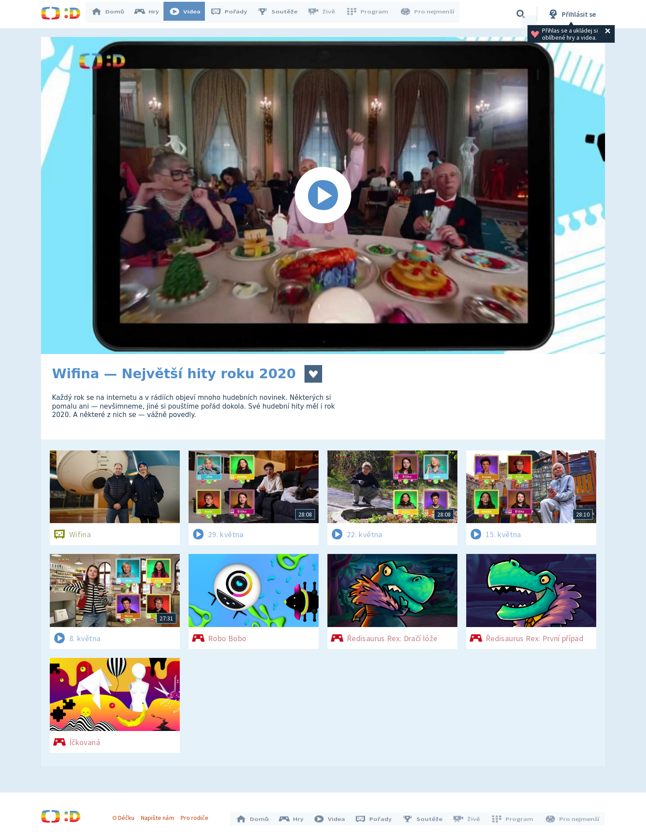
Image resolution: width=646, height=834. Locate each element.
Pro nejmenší (428, 14)
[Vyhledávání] (521, 14)
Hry (151, 14)
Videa (189, 14)
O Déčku (126, 815)
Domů (112, 14)
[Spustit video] (323, 195)
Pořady (233, 14)
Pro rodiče (197, 815)
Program (369, 14)
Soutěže (281, 14)
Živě (325, 14)
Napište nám (159, 815)
